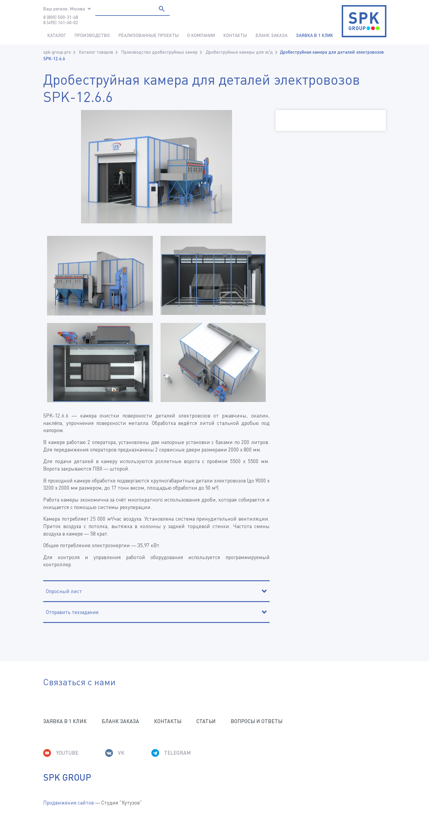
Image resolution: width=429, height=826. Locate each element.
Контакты (235, 35)
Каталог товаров (96, 52)
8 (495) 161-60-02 (60, 22)
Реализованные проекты (149, 35)
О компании (201, 35)
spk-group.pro (57, 52)
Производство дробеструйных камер (159, 52)
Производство (92, 35)
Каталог (56, 35)
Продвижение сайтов (68, 802)
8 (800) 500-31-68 (60, 17)
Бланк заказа (271, 35)
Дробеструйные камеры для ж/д (239, 52)
